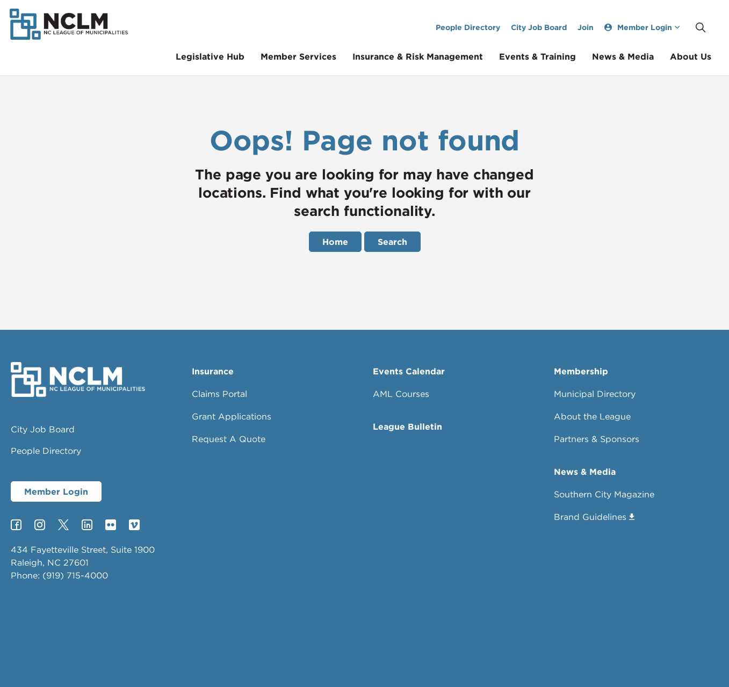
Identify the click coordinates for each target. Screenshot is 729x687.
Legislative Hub (218, 56)
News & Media (631, 56)
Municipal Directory (595, 394)
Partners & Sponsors (596, 439)
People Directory (476, 27)
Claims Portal (219, 394)
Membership (581, 371)
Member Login (56, 491)
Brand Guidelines (594, 517)
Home (335, 241)
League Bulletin (407, 426)
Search (392, 241)
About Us (698, 56)
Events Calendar (409, 371)
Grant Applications (231, 416)
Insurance (213, 371)
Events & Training (545, 56)
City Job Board (547, 27)
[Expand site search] (708, 27)
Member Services (306, 56)
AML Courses (401, 394)
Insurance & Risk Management (425, 56)
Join (594, 27)
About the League (592, 416)
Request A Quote (228, 439)
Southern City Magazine (604, 494)
